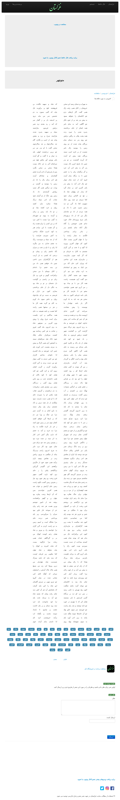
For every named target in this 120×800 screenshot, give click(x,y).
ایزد (66, 629)
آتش (111, 629)
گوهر (67, 650)
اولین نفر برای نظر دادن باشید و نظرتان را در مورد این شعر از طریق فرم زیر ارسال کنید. (84, 687)
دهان (65, 634)
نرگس (41, 639)
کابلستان (62, 645)
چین (78, 645)
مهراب (49, 639)
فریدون (93, 639)
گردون (29, 645)
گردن (37, 645)
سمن (20, 634)
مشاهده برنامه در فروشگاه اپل (95, 669)
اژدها (73, 629)
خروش (107, 634)
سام (35, 634)
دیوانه (57, 634)
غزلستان (111, 4)
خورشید (90, 634)
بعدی (55, 659)
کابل (70, 645)
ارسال (111, 737)
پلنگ (18, 639)
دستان (73, 634)
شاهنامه (97, 93)
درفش (81, 634)
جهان (23, 629)
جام (39, 629)
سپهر (110, 639)
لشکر (84, 639)
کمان (53, 645)
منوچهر (58, 639)
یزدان (52, 650)
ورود (7, 4)
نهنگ (32, 639)
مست (66, 639)
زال (50, 634)
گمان (11, 645)
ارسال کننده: (110, 717)
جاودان (31, 629)
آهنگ (89, 629)
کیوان (45, 645)
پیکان (100, 645)
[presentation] (97, 728)
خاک (15, 629)
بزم (59, 629)
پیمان (108, 645)
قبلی (65, 659)
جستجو (92, 4)
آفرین (96, 629)
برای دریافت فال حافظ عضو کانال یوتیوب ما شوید (60, 58)
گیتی (60, 650)
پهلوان (10, 639)
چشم (92, 645)
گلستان (20, 645)
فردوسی (104, 93)
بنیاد (52, 629)
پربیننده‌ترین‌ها (17, 4)
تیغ (45, 629)
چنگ (85, 645)
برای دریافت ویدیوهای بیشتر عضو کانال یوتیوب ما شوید (96, 779)
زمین (42, 634)
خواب (98, 634)
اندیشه (81, 629)
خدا (9, 629)
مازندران (75, 639)
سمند (12, 634)
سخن (28, 634)
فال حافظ (101, 4)
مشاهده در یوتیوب (60, 24)
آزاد (104, 629)
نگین (25, 639)
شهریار (102, 639)
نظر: (113, 698)
